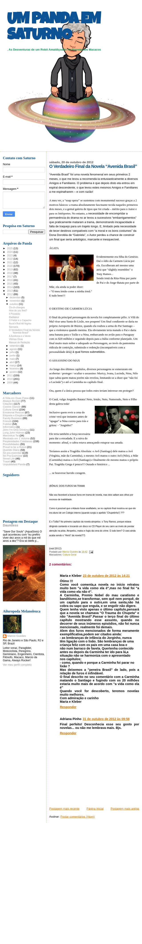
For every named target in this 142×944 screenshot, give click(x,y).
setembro (15, 345)
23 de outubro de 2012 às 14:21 (106, 575)
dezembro (16, 297)
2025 (10, 248)
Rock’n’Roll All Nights (20, 323)
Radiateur (14, 317)
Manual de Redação (19, 342)
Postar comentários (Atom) (77, 816)
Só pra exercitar (12, 452)
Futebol (7, 423)
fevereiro (15, 368)
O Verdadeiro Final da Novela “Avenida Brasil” (24, 331)
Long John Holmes (14, 432)
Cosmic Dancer (12, 406)
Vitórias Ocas (16, 339)
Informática (9, 426)
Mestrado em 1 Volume (16, 438)
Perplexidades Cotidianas (17, 441)
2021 (10, 262)
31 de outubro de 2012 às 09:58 (106, 719)
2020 (10, 265)
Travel (6, 461)
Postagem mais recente (64, 808)
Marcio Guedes (16, 636)
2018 (10, 272)
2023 (10, 255)
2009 (10, 382)
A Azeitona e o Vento (20, 336)
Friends (7, 421)
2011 (10, 375)
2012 (10, 294)
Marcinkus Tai (11, 435)
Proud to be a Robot (14, 447)
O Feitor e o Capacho (20, 320)
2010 (10, 378)
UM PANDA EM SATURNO (53, 28)
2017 (10, 276)
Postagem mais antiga (124, 808)
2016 (10, 280)
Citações (8, 403)
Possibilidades (11, 444)
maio (13, 358)
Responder (68, 707)
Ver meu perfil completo (17, 664)
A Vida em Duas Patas (16, 397)
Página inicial (95, 808)
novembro (16, 300)
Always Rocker (11, 400)
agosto (14, 349)
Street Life (9, 458)
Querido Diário (11, 449)
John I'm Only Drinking (16, 429)
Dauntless (10, 525)
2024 (10, 251)
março (13, 365)
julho (13, 352)
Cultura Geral (69, 554)
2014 (10, 287)
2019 (10, 269)
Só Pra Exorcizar (12, 455)
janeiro (14, 372)
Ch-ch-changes (17, 307)
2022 (10, 258)
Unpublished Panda (14, 464)
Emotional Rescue (13, 412)
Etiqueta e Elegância (15, 415)
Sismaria (13, 327)
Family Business (12, 418)
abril (12, 362)
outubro (14, 304)
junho (13, 355)
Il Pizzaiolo (14, 313)
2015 (10, 283)
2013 (10, 290)
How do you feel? (18, 310)
